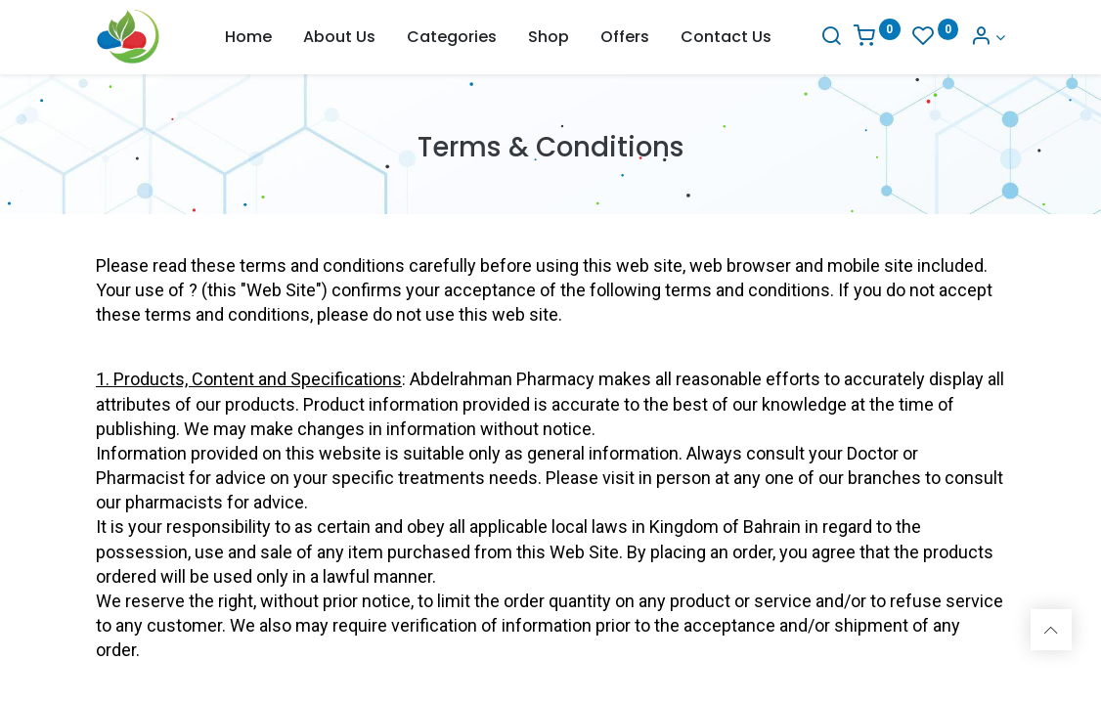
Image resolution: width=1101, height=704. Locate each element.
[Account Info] (987, 37)
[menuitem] (248, 37)
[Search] (831, 37)
